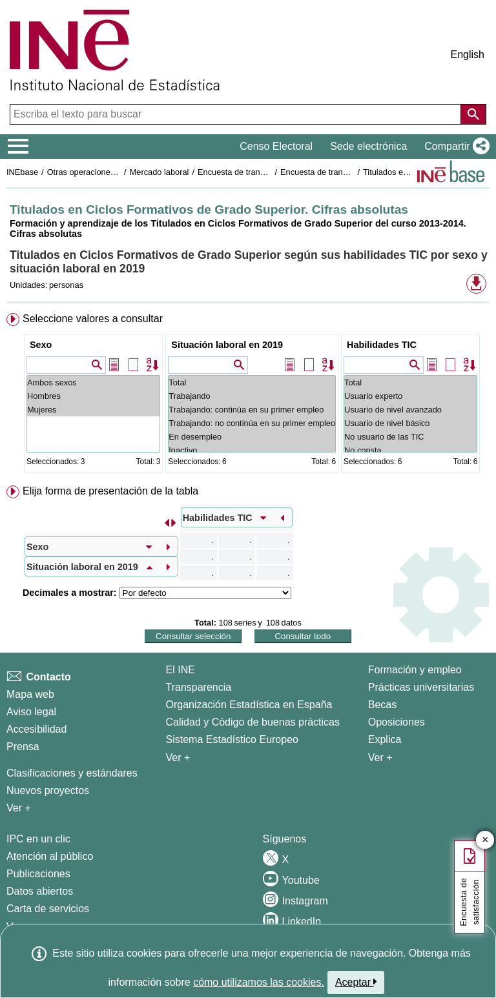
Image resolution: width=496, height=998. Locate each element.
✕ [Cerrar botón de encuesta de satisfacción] (485, 840)
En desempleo (252, 436)
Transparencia (199, 687)
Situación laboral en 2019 (227, 345)
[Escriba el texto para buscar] (237, 114)
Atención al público (49, 856)
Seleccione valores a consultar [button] (93, 318)
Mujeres (93, 409)
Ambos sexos (93, 382)
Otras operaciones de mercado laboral (117, 172)
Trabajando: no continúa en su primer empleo (252, 423)
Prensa (22, 746)
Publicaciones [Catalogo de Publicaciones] (38, 873)
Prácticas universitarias (421, 687)
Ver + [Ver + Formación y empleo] (380, 757)
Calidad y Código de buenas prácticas (253, 722)
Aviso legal (31, 711)
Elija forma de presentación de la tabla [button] (110, 490)
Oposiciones (396, 722)
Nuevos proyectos (47, 790)
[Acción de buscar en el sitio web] (473, 114)
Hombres (93, 396)
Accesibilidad (36, 729)
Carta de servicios (47, 908)
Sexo (41, 345)
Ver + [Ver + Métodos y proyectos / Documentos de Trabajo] (18, 807)
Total (252, 382)
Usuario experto (410, 396)
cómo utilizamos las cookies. (258, 982)
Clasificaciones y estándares (72, 773)
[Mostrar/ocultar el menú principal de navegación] (18, 146)
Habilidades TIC (382, 345)
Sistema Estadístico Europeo (232, 739)
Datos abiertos (39, 891)
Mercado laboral (159, 172)
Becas (382, 704)
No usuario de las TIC (410, 436)
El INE (180, 669)
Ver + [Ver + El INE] (178, 757)
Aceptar (356, 982)
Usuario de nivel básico (410, 423)
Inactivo (252, 450)
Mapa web (30, 694)
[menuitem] (248, 395)
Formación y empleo (415, 669)
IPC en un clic (38, 838)
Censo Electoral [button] (276, 146)
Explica (385, 739)
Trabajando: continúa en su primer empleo (252, 409)
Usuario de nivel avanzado (410, 409)
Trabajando (252, 396)
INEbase (22, 172)
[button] (454, 146)
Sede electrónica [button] (368, 146)
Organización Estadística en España (249, 704)
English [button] (467, 54)
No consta (410, 450)
